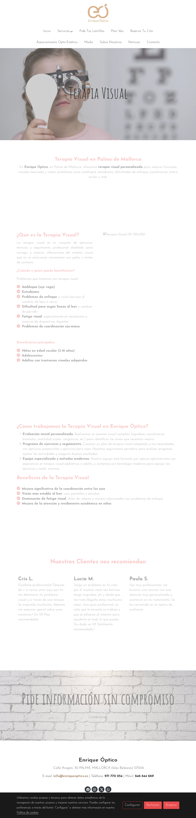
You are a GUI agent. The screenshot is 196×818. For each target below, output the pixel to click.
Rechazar (152, 805)
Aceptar (171, 805)
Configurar (132, 805)
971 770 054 (114, 776)
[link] (98, 12)
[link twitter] (102, 789)
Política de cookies (27, 812)
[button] (65, 31)
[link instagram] (95, 789)
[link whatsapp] (108, 789)
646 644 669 (144, 776)
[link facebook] (88, 789)
